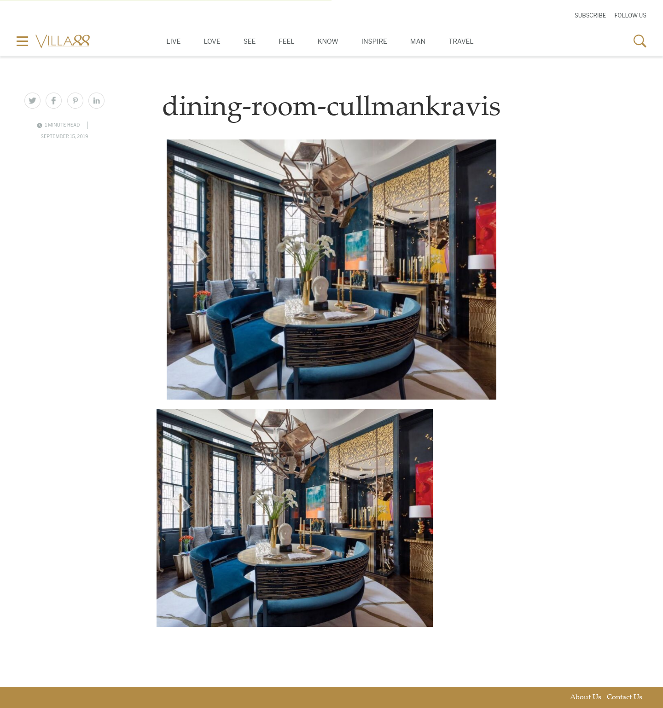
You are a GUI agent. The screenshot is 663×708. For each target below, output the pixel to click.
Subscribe (590, 15)
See (250, 41)
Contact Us (624, 698)
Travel (461, 41)
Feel (286, 41)
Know (328, 41)
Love (212, 41)
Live (173, 41)
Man (417, 41)
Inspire (374, 41)
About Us (585, 698)
